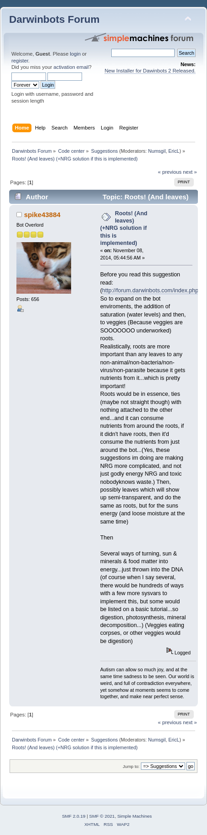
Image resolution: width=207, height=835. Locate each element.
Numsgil (157, 151)
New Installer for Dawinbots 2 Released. (150, 70)
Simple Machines (134, 816)
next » (190, 172)
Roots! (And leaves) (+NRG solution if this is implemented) (124, 228)
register (19, 60)
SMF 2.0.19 (74, 816)
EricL (173, 151)
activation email (70, 67)
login (75, 54)
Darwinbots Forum (54, 19)
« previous (169, 172)
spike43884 (42, 214)
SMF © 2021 (102, 816)
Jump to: (131, 766)
